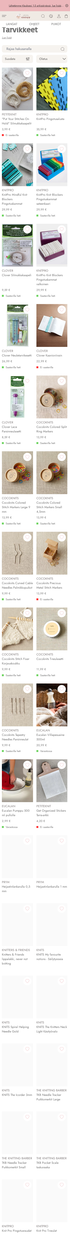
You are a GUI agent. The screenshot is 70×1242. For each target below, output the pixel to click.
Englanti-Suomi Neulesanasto (21, 1153)
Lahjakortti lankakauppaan (19, 1143)
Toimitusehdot (11, 1100)
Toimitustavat (11, 1090)
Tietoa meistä (11, 994)
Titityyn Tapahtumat (14, 1063)
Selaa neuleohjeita (14, 1137)
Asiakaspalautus (13, 1095)
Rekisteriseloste (12, 1106)
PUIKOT (56, 24)
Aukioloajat (10, 1058)
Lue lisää (7, 37)
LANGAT (11, 24)
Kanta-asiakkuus (12, 1111)
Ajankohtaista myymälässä (19, 1069)
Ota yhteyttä (10, 999)
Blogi (6, 1148)
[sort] (51, 59)
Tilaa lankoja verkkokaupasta (21, 1132)
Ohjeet (34, 24)
